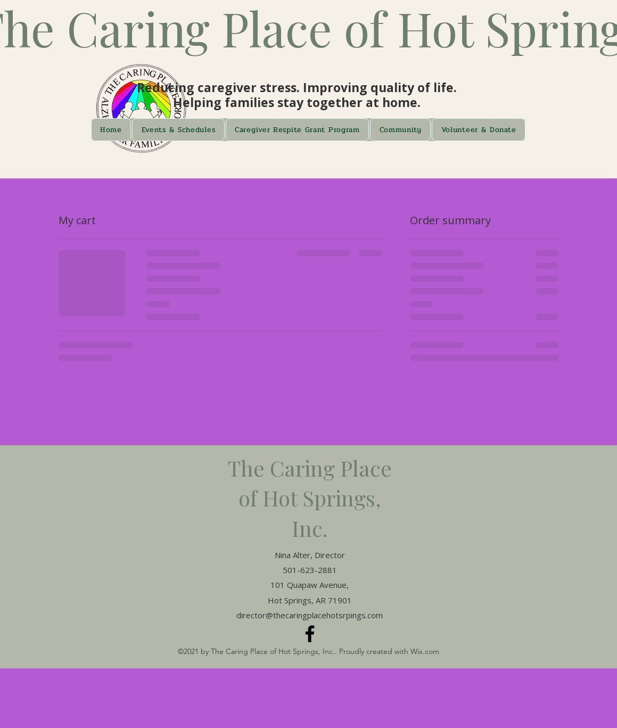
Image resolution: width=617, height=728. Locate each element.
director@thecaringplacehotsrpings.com (309, 615)
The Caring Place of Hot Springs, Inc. (310, 498)
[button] (178, 129)
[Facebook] (310, 634)
